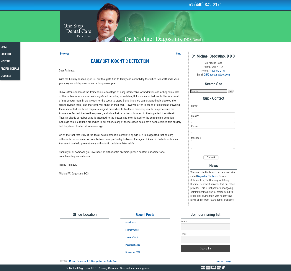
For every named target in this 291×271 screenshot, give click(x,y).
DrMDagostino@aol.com (217, 72)
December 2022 (132, 244)
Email (184, 234)
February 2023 (132, 229)
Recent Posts (145, 214)
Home (48, 45)
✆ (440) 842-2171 (205, 4)
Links (169, 45)
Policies (184, 45)
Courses (241, 45)
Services (105, 46)
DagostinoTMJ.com (207, 176)
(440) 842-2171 (217, 69)
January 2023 (131, 237)
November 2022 (132, 252)
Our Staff (64, 45)
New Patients (128, 45)
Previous (63, 51)
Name (184, 221)
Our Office (83, 46)
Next (180, 51)
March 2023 (130, 222)
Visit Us (199, 45)
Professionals (220, 45)
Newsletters (151, 45)
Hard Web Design (223, 261)
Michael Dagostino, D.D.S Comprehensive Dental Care (93, 261)
